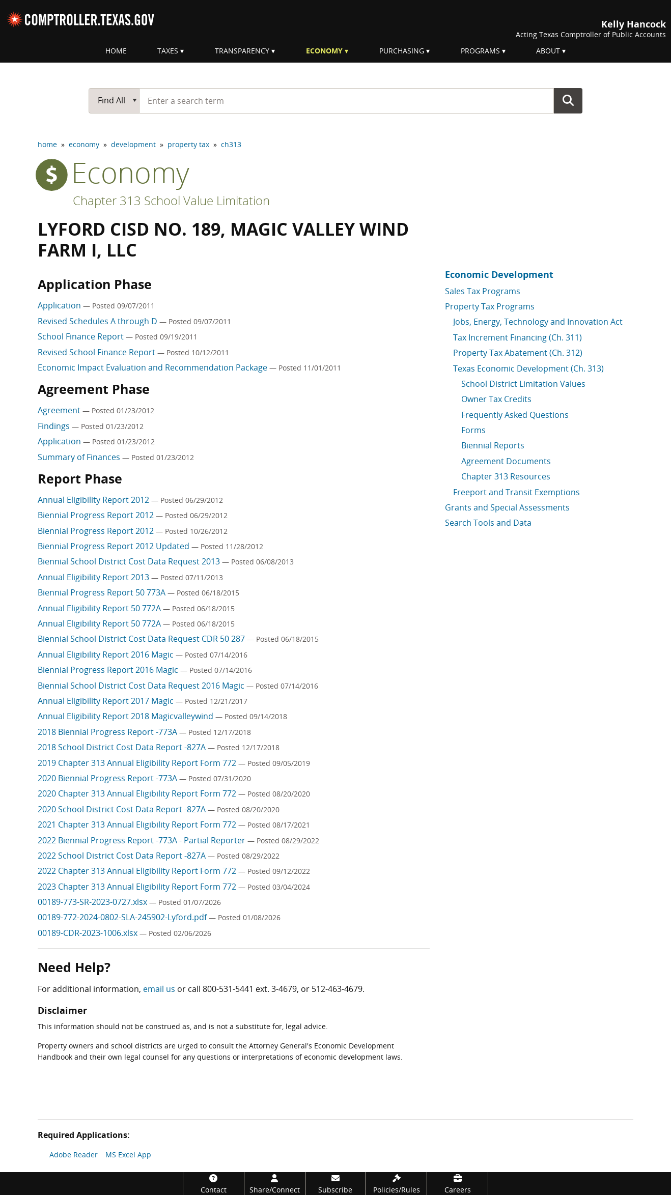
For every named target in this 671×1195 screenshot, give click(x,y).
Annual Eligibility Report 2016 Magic (107, 654)
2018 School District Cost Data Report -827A (123, 747)
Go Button (568, 100)
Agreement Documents (506, 461)
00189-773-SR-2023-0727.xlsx (93, 901)
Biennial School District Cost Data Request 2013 (130, 561)
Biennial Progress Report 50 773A (102, 592)
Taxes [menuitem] (167, 50)
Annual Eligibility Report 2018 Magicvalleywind (126, 716)
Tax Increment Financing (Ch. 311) (517, 337)
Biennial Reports (492, 445)
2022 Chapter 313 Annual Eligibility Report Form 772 (138, 870)
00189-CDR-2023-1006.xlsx (88, 932)
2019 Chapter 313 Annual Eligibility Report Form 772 (138, 763)
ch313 (231, 144)
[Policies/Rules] (396, 1183)
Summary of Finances (80, 457)
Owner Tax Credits (496, 399)
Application (60, 305)
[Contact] (213, 1183)
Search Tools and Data (488, 522)
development (133, 144)
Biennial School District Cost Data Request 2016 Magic (142, 685)
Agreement (60, 410)
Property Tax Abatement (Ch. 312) (517, 352)
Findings (55, 426)
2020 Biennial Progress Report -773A (108, 778)
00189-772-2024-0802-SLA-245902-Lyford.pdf (123, 917)
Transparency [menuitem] (242, 50)
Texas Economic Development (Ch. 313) (528, 368)
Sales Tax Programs (482, 291)
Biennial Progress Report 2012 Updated (114, 546)
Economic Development (499, 274)
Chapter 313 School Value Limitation (171, 200)
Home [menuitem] (116, 50)
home (47, 144)
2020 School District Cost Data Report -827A (123, 809)
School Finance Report (82, 336)
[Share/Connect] (274, 1183)
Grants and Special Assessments (507, 507)
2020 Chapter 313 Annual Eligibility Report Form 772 (138, 793)
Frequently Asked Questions (515, 414)
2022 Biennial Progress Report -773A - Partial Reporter (142, 840)
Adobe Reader (73, 1154)
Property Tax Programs (490, 306)
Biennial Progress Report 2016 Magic (109, 669)
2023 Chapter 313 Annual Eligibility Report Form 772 (138, 886)
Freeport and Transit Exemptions (516, 492)
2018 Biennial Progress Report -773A (108, 731)
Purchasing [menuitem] (401, 50)
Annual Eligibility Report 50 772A (100, 608)
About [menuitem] (548, 50)
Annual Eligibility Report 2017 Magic (107, 700)
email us (159, 988)
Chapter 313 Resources (505, 476)
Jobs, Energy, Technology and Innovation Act (538, 321)
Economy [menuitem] (324, 50)
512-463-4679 (337, 988)
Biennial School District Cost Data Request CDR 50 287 (142, 638)
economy (84, 144)
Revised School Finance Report (97, 352)
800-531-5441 (228, 988)
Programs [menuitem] (480, 50)
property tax (188, 144)
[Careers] (457, 1183)
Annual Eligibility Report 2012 (94, 499)
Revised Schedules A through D (98, 321)
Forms (473, 430)
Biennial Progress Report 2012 (97, 515)
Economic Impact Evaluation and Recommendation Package (153, 367)
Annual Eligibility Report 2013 (94, 577)
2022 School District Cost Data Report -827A (123, 855)
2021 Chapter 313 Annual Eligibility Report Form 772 (138, 824)
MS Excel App (128, 1154)
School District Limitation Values (523, 383)
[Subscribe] (335, 1183)
